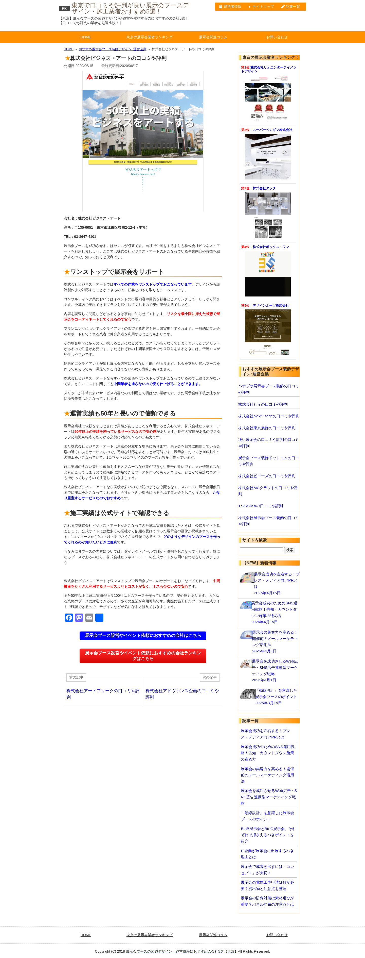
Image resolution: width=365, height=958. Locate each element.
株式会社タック (264, 188)
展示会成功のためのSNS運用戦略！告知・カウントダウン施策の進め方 (268, 753)
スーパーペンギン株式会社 (272, 130)
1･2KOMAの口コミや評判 (260, 506)
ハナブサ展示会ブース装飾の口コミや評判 (268, 389)
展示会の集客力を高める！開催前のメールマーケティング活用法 (267, 775)
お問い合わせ (277, 37)
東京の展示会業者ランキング (149, 37)
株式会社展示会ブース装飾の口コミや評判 (268, 521)
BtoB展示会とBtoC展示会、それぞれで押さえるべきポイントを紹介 (268, 835)
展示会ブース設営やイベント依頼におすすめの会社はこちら (143, 635)
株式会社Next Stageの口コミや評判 (268, 416)
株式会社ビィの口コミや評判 (263, 404)
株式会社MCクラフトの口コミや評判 (268, 491)
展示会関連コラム (213, 37)
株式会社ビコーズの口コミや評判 (266, 476)
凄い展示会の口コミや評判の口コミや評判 (268, 442)
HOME (86, 37)
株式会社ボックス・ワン (271, 247)
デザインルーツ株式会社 (271, 305)
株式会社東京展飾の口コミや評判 (266, 428)
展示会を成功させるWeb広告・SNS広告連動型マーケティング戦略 (269, 796)
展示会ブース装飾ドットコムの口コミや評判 (268, 461)
